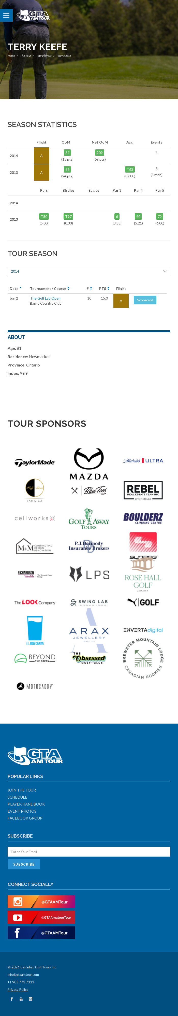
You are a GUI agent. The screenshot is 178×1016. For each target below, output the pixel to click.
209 (100, 152)
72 (160, 216)
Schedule (17, 797)
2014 (89, 271)
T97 (68, 216)
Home (11, 56)
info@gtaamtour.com (23, 974)
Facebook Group (25, 818)
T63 (130, 169)
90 (138, 216)
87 (67, 152)
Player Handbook (26, 804)
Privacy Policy (18, 989)
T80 (44, 216)
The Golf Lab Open (45, 298)
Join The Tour (22, 790)
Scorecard (145, 300)
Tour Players (44, 56)
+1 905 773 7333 (21, 982)
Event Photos (22, 811)
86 (67, 169)
